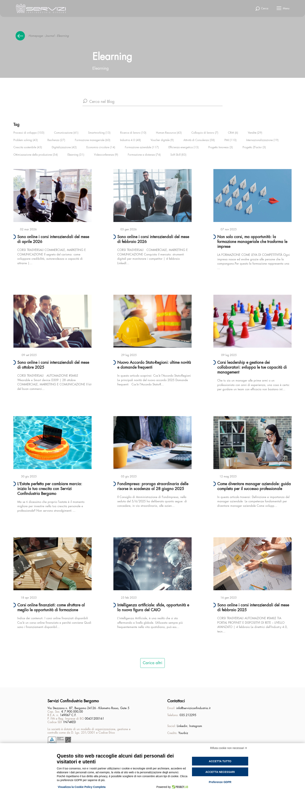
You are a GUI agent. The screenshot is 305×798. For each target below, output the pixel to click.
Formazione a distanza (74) (144, 154)
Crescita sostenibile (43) (27, 147)
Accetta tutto (220, 761)
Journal (49, 35)
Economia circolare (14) (100, 147)
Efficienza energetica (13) (183, 147)
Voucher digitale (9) (162, 140)
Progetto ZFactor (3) (254, 147)
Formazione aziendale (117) (142, 147)
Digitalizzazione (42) (64, 147)
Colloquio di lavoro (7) (204, 132)
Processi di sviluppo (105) (28, 132)
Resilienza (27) (56, 140)
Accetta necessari (220, 771)
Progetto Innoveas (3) (220, 147)
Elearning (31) (75, 154)
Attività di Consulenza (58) (199, 140)
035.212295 (188, 715)
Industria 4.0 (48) (130, 140)
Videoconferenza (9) (106, 154)
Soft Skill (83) (178, 154)
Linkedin (182, 726)
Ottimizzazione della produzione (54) (35, 154)
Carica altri (152, 663)
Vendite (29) (255, 132)
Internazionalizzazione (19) (262, 140)
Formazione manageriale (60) (92, 140)
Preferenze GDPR (220, 782)
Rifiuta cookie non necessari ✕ (228, 748)
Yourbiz (183, 733)
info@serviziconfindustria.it (193, 708)
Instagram (195, 726)
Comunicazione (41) (66, 132)
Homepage (35, 35)
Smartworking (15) (99, 132)
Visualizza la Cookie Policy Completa (82, 786)
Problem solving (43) (25, 140)
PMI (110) (230, 140)
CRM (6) (233, 132)
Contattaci (176, 701)
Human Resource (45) (169, 132)
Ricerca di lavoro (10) (133, 132)
